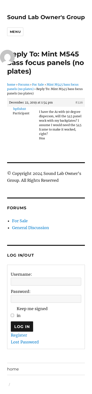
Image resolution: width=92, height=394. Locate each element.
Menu (15, 32)
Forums (23, 84)
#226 (79, 102)
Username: (21, 274)
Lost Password (25, 342)
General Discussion (30, 227)
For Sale (38, 84)
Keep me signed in (32, 312)
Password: (21, 291)
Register (19, 335)
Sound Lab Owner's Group (46, 17)
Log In (22, 326)
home (11, 84)
